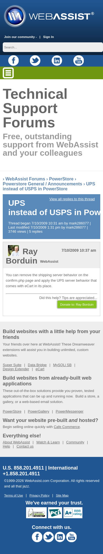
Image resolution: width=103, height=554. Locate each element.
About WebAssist (16, 442)
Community (75, 442)
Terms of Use (13, 495)
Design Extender (16, 369)
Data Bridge (37, 365)
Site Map (62, 495)
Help (6, 446)
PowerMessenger (69, 411)
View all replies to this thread (72, 199)
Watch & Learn (48, 442)
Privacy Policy (39, 495)
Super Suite (12, 365)
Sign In (48, 37)
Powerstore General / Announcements (42, 184)
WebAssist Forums (25, 179)
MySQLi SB (62, 365)
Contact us (25, 446)
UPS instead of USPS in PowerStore (49, 186)
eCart (40, 369)
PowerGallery (38, 411)
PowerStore (61, 179)
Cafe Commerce (67, 427)
